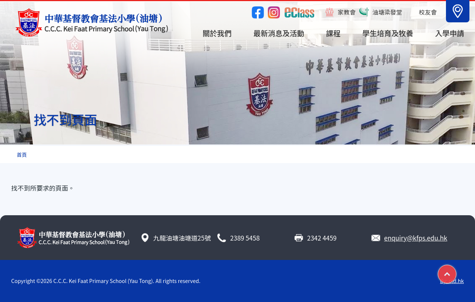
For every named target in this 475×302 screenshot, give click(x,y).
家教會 (347, 11)
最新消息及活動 (279, 33)
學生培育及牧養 (388, 33)
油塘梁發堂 (387, 11)
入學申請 (449, 33)
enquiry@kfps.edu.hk (415, 237)
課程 (333, 33)
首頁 (22, 154)
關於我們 (217, 33)
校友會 (428, 11)
